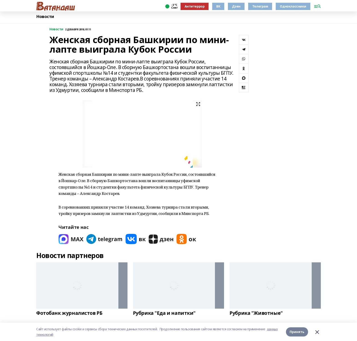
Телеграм (260, 6)
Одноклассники (293, 6)
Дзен (236, 6)
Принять (297, 332)
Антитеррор (195, 6)
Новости (45, 16)
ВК (218, 6)
